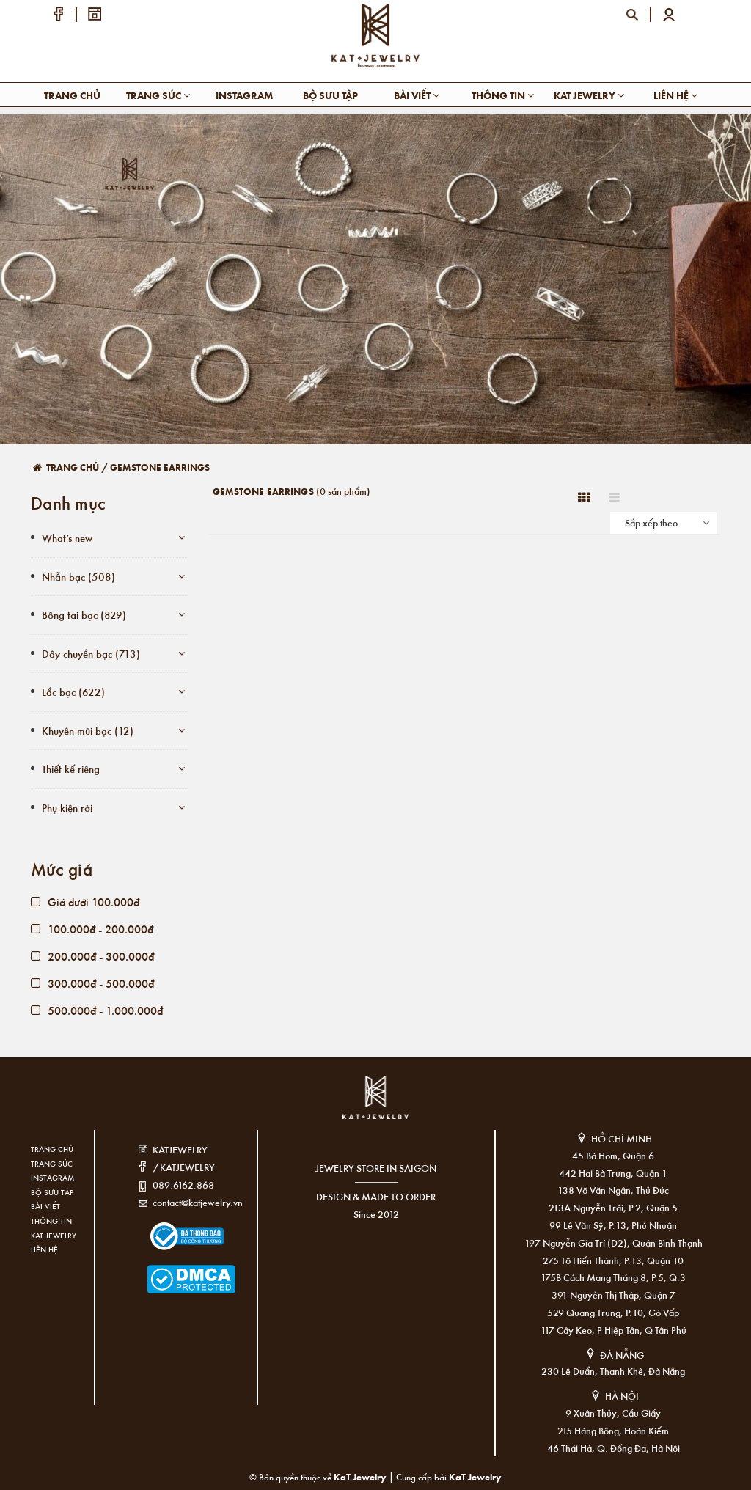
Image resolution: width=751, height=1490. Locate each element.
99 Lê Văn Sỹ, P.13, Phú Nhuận (613, 1225)
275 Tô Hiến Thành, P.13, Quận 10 (613, 1260)
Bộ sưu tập (330, 95)
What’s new (67, 537)
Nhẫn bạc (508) (78, 576)
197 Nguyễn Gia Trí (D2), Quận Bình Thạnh (613, 1242)
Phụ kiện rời (67, 807)
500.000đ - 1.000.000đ (97, 1010)
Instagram (244, 95)
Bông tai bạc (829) (84, 614)
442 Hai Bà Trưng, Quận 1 (613, 1173)
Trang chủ (72, 95)
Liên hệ (675, 95)
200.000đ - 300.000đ (92, 955)
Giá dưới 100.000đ (85, 901)
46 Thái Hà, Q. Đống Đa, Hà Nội (613, 1448)
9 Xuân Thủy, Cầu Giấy (613, 1412)
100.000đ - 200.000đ (92, 928)
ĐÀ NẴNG (622, 1354)
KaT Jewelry (475, 1476)
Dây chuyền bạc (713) (91, 653)
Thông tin (503, 95)
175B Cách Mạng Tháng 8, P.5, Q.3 (613, 1277)
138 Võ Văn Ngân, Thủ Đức (613, 1189)
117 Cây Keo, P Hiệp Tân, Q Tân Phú (613, 1329)
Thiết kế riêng (71, 768)
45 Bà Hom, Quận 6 (613, 1155)
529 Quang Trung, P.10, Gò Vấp (613, 1312)
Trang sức (158, 95)
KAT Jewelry (589, 95)
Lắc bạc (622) (73, 691)
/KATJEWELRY (184, 1167)
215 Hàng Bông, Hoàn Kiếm (613, 1430)
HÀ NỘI (622, 1395)
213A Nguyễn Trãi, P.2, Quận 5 (613, 1207)
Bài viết (416, 95)
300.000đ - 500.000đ (92, 983)
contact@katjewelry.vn (198, 1202)
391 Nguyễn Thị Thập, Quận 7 (613, 1294)
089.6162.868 (183, 1184)
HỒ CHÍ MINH (621, 1138)
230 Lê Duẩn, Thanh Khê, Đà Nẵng (613, 1371)
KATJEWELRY (180, 1149)
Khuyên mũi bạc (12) (87, 730)
